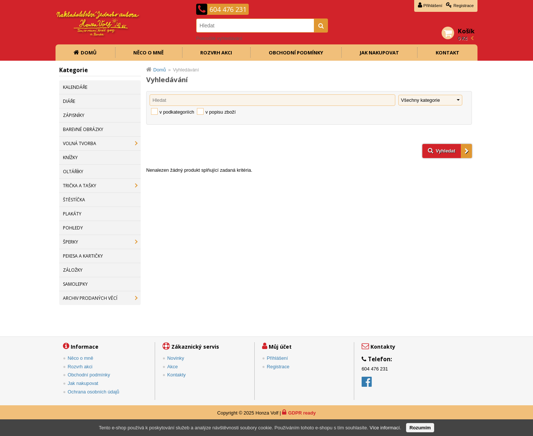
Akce (172, 366)
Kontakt (447, 52)
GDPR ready (302, 413)
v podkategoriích (177, 112)
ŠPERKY (70, 242)
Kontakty (176, 375)
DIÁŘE (69, 101)
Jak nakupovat (379, 52)
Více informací (384, 427)
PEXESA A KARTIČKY (83, 256)
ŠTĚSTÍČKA (74, 200)
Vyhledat (445, 151)
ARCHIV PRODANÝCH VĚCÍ (90, 298)
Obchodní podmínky (296, 52)
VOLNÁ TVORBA (79, 143)
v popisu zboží (220, 112)
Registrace (463, 5)
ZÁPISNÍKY (73, 115)
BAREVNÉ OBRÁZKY (83, 129)
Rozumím (420, 427)
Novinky (175, 358)
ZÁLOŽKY (73, 270)
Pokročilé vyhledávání (219, 38)
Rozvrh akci (216, 52)
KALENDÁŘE (75, 87)
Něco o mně (148, 52)
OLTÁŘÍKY (73, 171)
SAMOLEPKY (75, 284)
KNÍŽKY (70, 157)
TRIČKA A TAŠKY (79, 185)
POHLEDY (73, 228)
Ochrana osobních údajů (93, 392)
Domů (89, 52)
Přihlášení (432, 5)
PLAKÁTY (72, 214)
